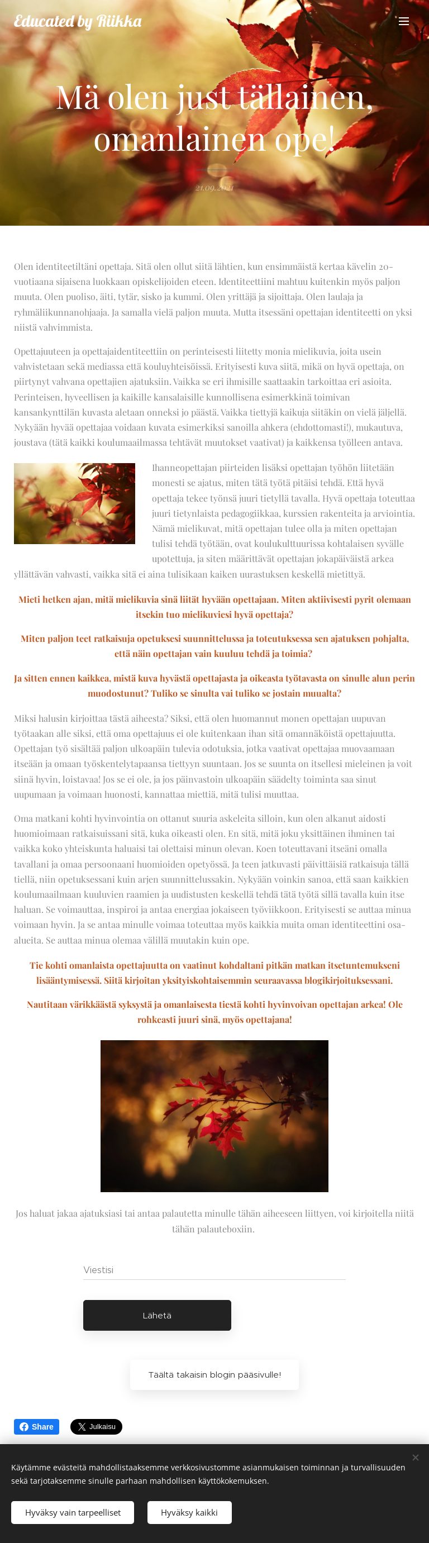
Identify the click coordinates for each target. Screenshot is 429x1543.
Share (37, 1426)
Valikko (404, 21)
